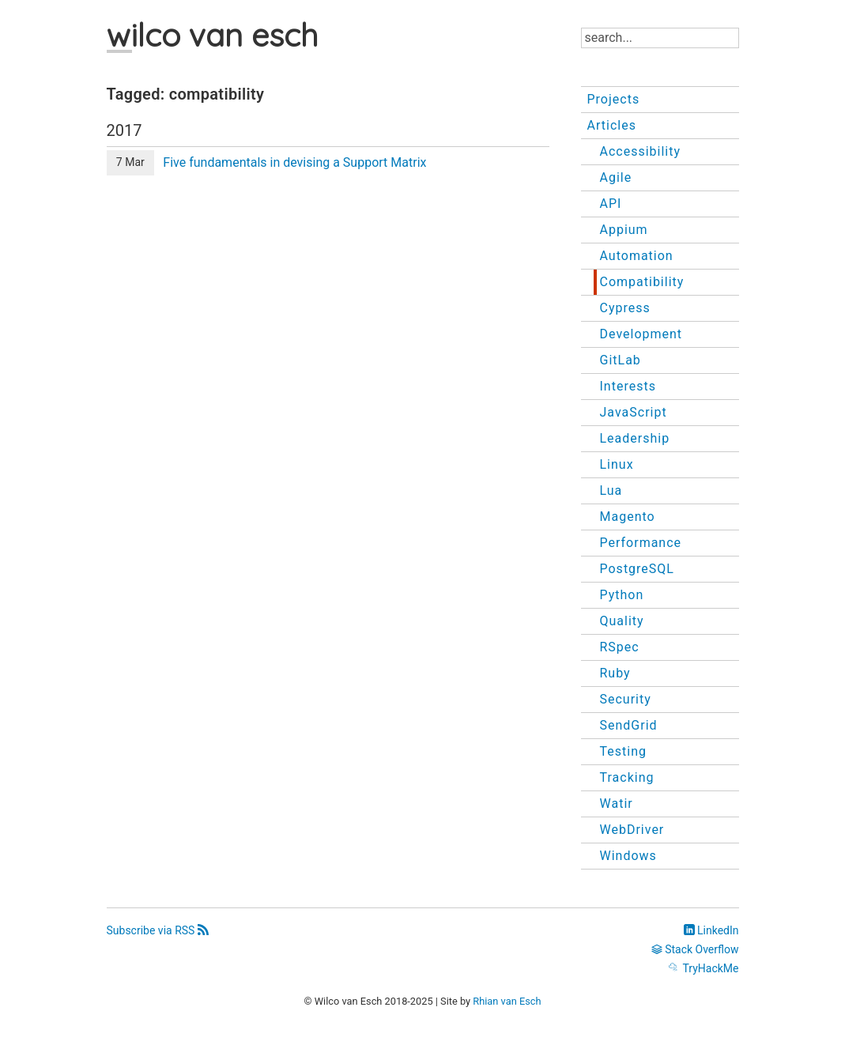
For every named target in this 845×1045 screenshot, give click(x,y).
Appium (624, 229)
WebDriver (632, 829)
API (611, 203)
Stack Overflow (695, 949)
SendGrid (629, 725)
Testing (623, 751)
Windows (628, 855)
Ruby (615, 673)
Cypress (625, 307)
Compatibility (642, 281)
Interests (628, 386)
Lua (611, 490)
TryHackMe (703, 968)
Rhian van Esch (507, 1001)
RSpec (619, 647)
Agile (616, 177)
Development (641, 333)
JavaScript (633, 412)
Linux (617, 464)
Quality (622, 620)
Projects (613, 99)
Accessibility (640, 151)
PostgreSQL (637, 568)
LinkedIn (711, 930)
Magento (627, 516)
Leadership (635, 438)
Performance (641, 542)
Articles (611, 125)
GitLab (620, 360)
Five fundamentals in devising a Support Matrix (294, 162)
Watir (616, 803)
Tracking (627, 777)
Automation (636, 255)
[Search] (660, 38)
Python (622, 594)
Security (625, 699)
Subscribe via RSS (158, 930)
